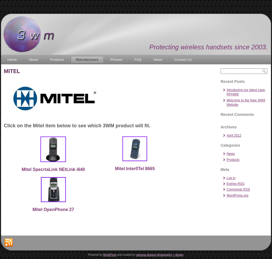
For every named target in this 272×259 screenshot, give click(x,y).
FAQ (137, 60)
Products (57, 60)
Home (12, 60)
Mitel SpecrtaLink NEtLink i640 (53, 169)
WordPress (109, 254)
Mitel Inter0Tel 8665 (135, 168)
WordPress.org (237, 195)
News (157, 60)
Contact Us (183, 60)
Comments (238, 189)
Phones (116, 60)
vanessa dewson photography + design (159, 254)
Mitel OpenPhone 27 (53, 209)
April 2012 (234, 135)
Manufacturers (87, 60)
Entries (235, 184)
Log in (231, 178)
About (33, 60)
